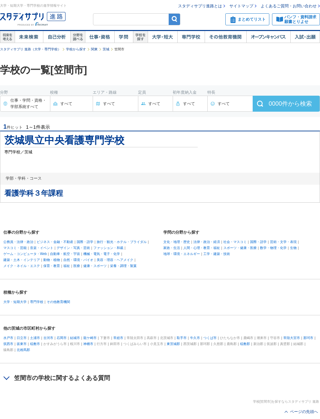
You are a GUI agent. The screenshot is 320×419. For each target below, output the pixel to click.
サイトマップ (241, 6)
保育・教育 (51, 266)
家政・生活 (171, 248)
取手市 (182, 338)
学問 (123, 37)
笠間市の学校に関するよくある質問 (62, 378)
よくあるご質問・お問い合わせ (289, 6)
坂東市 (22, 344)
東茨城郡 (173, 344)
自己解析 (56, 37)
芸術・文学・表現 (283, 242)
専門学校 (191, 37)
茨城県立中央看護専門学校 (64, 140)
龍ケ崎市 (90, 338)
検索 (174, 19)
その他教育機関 (225, 37)
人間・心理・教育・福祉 (201, 248)
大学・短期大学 (15, 302)
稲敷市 (35, 344)
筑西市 (8, 344)
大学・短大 (162, 37)
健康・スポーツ (95, 266)
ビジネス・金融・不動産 (55, 242)
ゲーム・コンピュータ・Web (25, 254)
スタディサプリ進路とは (200, 6)
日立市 (22, 338)
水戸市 (8, 338)
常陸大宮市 (291, 338)
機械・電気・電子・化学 (101, 254)
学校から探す (76, 49)
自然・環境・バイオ (78, 260)
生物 (293, 248)
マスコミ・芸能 (15, 248)
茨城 (106, 49)
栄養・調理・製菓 (123, 266)
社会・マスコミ (235, 242)
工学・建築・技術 (216, 254)
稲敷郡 (245, 344)
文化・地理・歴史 (176, 242)
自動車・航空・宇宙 (65, 254)
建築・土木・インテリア (21, 260)
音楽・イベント (41, 248)
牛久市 (195, 338)
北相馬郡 (23, 350)
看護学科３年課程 (33, 193)
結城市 (75, 338)
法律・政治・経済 (206, 242)
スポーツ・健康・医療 (240, 248)
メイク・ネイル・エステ (21, 266)
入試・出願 (305, 37)
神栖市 (88, 344)
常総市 (118, 338)
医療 (76, 266)
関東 (94, 49)
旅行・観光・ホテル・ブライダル (122, 242)
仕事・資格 (99, 37)
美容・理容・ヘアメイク (115, 260)
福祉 (66, 266)
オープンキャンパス (268, 37)
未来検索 (29, 37)
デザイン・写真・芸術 (73, 248)
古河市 (48, 338)
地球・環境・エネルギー (181, 254)
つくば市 (210, 338)
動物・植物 (51, 260)
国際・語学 (85, 242)
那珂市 (308, 338)
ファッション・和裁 (108, 248)
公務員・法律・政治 (18, 242)
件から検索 (290, 103)
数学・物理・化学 (273, 248)
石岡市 (62, 338)
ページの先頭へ (304, 411)
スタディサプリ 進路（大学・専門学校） (30, 49)
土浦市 (35, 338)
